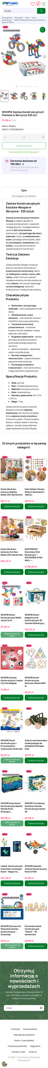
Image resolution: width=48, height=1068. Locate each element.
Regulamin (35, 1046)
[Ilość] (24, 137)
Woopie (12, 126)
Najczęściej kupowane (24, 1034)
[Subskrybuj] (41, 1007)
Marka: (5, 126)
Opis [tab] (24, 190)
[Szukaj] (20, 11)
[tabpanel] (24, 56)
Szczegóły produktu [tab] (24, 196)
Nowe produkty (30, 1029)
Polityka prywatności (17, 1046)
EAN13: (5, 129)
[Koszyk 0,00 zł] (38, 3)
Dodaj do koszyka (24, 145)
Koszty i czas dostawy (24, 1040)
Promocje (15, 1029)
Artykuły (33, 1051)
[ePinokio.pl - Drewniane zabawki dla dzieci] (10, 4)
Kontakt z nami (18, 1051)
